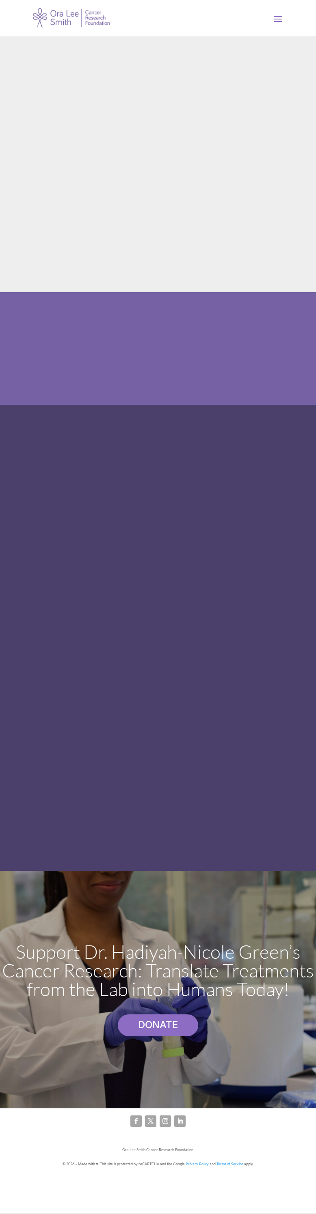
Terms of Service (229, 1164)
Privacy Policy (197, 1164)
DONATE (158, 1025)
